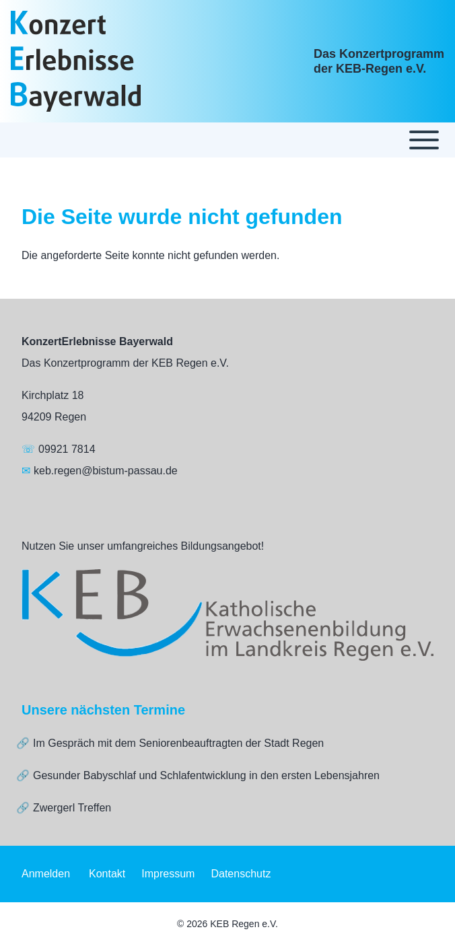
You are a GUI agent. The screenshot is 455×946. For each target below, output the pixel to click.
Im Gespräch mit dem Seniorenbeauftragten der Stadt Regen (178, 743)
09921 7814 (67, 449)
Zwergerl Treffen (72, 807)
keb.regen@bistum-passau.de (106, 470)
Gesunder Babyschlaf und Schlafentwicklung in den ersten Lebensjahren (206, 775)
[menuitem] (46, 874)
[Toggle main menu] (227, 139)
